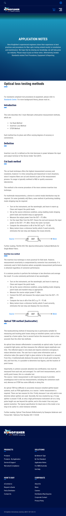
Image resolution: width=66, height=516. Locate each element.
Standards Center (10, 99)
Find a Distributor (9, 491)
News (36, 487)
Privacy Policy (39, 501)
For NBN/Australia (41, 466)
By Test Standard (40, 459)
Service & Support (10, 462)
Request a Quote (9, 487)
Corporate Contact (41, 497)
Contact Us (7, 494)
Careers (37, 491)
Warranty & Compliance (11, 466)
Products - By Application (12, 459)
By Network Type (40, 456)
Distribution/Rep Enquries (43, 494)
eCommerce (8, 484)
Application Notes (40, 462)
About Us (38, 484)
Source (11, 239)
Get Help (37, 469)
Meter (55, 239)
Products (7, 456)
